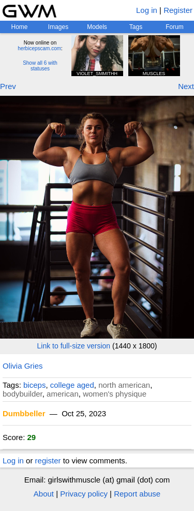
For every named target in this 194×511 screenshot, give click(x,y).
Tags (135, 27)
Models (97, 27)
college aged (72, 385)
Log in (146, 10)
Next (186, 86)
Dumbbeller (24, 413)
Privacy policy (84, 493)
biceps (34, 385)
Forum (175, 27)
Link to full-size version (74, 346)
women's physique (114, 393)
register (48, 460)
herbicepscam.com (39, 48)
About (44, 493)
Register (177, 10)
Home (19, 27)
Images (58, 27)
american (63, 393)
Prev (8, 86)
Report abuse (137, 493)
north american (124, 385)
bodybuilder (22, 393)
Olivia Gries (23, 365)
